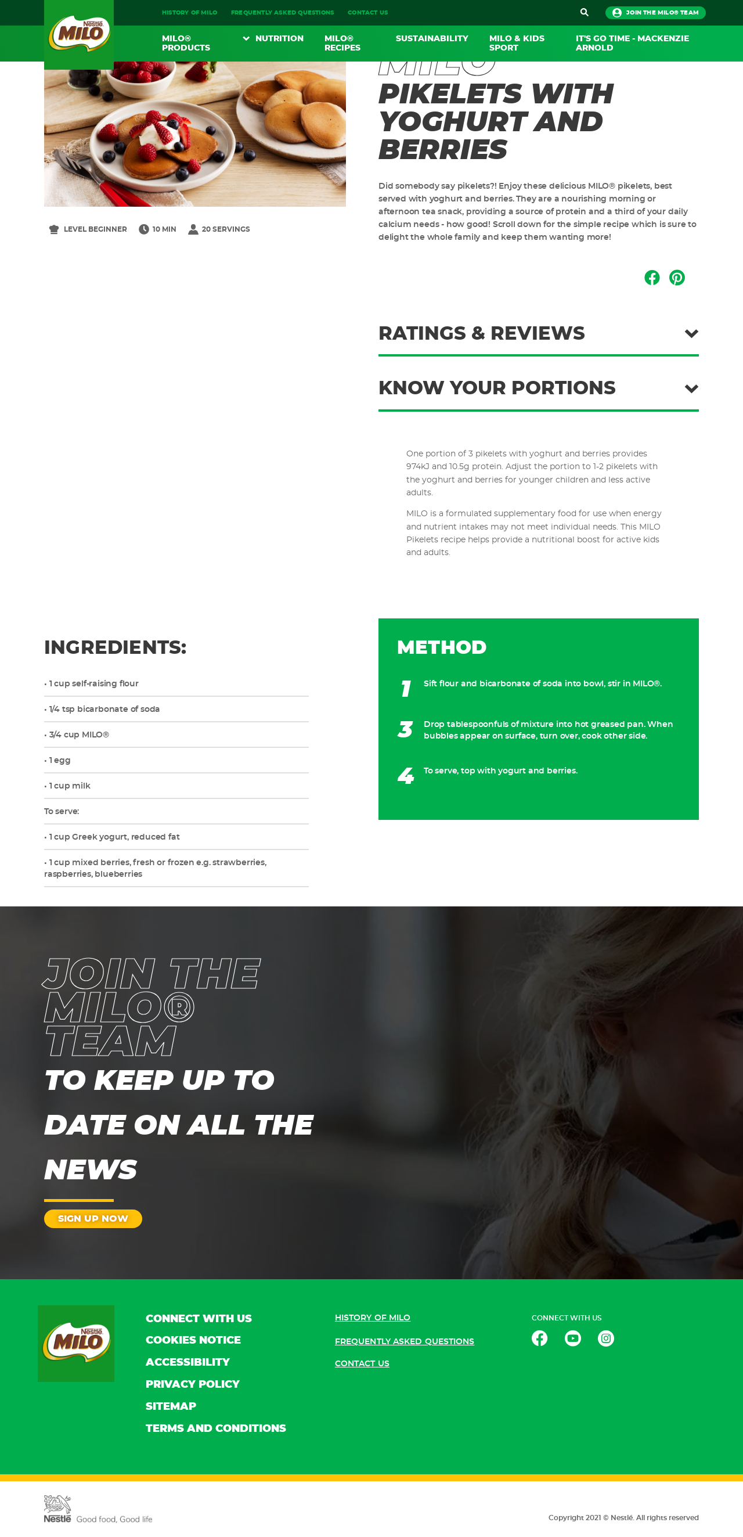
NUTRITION (279, 39)
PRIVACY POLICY (193, 1385)
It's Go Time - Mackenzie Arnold (632, 43)
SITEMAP (171, 1407)
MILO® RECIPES (342, 43)
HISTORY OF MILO (189, 13)
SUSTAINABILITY (432, 39)
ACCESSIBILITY (188, 1363)
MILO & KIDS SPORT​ (516, 43)
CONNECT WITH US (199, 1319)
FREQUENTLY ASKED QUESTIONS (282, 13)
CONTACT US (368, 13)
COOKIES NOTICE (193, 1341)
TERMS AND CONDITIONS (216, 1429)
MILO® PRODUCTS (186, 43)
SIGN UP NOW (93, 1218)
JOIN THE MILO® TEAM (655, 12)
